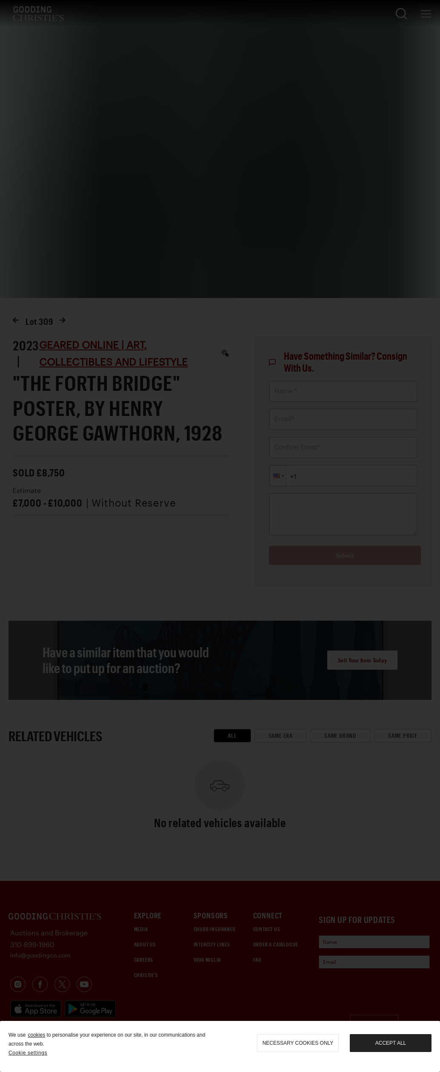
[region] (220, 1046)
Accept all (390, 1043)
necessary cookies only (298, 1043)
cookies (36, 1035)
